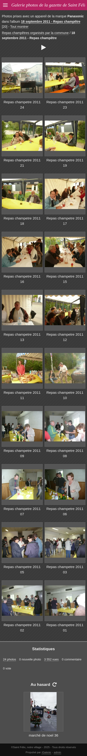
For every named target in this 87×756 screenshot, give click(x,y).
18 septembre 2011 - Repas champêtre (51, 21)
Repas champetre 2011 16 (22, 279)
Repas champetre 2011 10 (65, 395)
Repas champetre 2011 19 (65, 162)
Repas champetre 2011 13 (22, 337)
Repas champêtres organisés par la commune (35, 33)
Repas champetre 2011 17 (65, 220)
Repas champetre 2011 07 (22, 511)
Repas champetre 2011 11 (22, 395)
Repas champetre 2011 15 (65, 279)
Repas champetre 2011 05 (22, 569)
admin (57, 752)
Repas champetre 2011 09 (22, 453)
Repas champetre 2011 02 (22, 627)
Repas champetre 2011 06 (65, 511)
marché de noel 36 (43, 735)
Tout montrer (19, 26)
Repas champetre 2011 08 (65, 453)
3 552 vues (51, 659)
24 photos (9, 659)
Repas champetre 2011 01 (65, 627)
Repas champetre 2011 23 (65, 104)
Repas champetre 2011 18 (22, 220)
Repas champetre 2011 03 (65, 569)
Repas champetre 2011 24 (22, 104)
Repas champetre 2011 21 (22, 162)
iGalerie (46, 752)
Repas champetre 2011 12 (65, 337)
